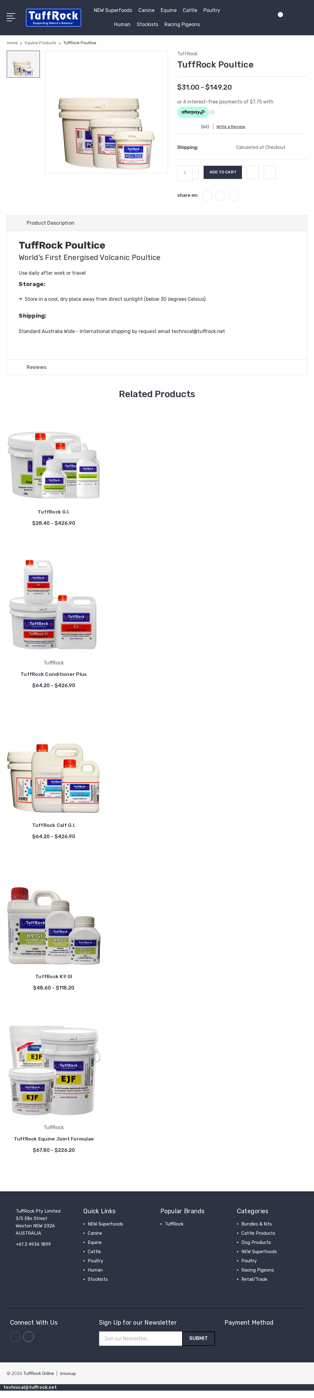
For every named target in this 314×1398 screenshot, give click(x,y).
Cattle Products (258, 1240)
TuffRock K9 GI (54, 977)
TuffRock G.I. (54, 513)
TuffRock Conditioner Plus (54, 675)
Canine (146, 10)
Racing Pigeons (182, 24)
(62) (209, 126)
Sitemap (68, 1381)
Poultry (211, 10)
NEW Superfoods (113, 10)
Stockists (147, 24)
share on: (187, 195)
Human (122, 24)
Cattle (190, 10)
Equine (169, 10)
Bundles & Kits (256, 1230)
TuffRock (174, 1230)
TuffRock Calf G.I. (54, 826)
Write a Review (235, 126)
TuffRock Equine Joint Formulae (53, 1142)
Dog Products (256, 1249)
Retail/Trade (254, 1286)
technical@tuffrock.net (198, 332)
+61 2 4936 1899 (33, 1251)
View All (173, 1240)
